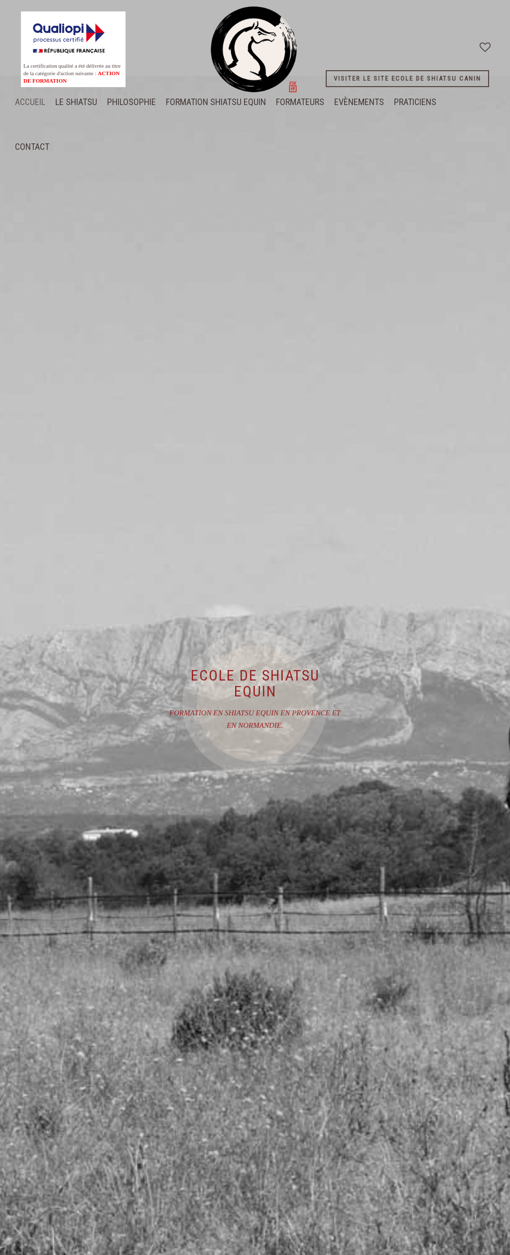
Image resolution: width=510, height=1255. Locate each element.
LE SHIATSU (76, 102)
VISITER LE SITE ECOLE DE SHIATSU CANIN (407, 78)
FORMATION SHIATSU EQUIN (216, 102)
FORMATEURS (300, 102)
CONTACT (32, 146)
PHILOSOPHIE (131, 102)
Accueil (30, 102)
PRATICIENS (415, 102)
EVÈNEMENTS (359, 102)
